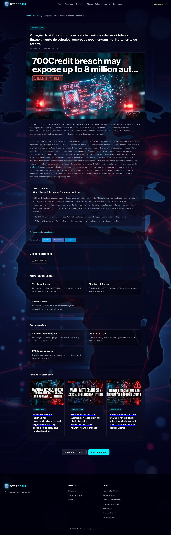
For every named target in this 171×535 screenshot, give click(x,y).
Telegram (70, 240)
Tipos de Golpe (93, 4)
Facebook (58, 240)
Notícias (79, 4)
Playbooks (107, 508)
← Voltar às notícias (74, 452)
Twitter (46, 240)
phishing (33, 167)
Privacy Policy (109, 513)
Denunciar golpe (99, 452)
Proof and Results (111, 504)
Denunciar (117, 4)
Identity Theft (37, 28)
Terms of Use (108, 517)
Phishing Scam (39, 260)
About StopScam (110, 491)
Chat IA (106, 4)
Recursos (69, 4)
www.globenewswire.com (44, 232)
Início (59, 4)
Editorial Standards (111, 499)
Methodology (109, 495)
